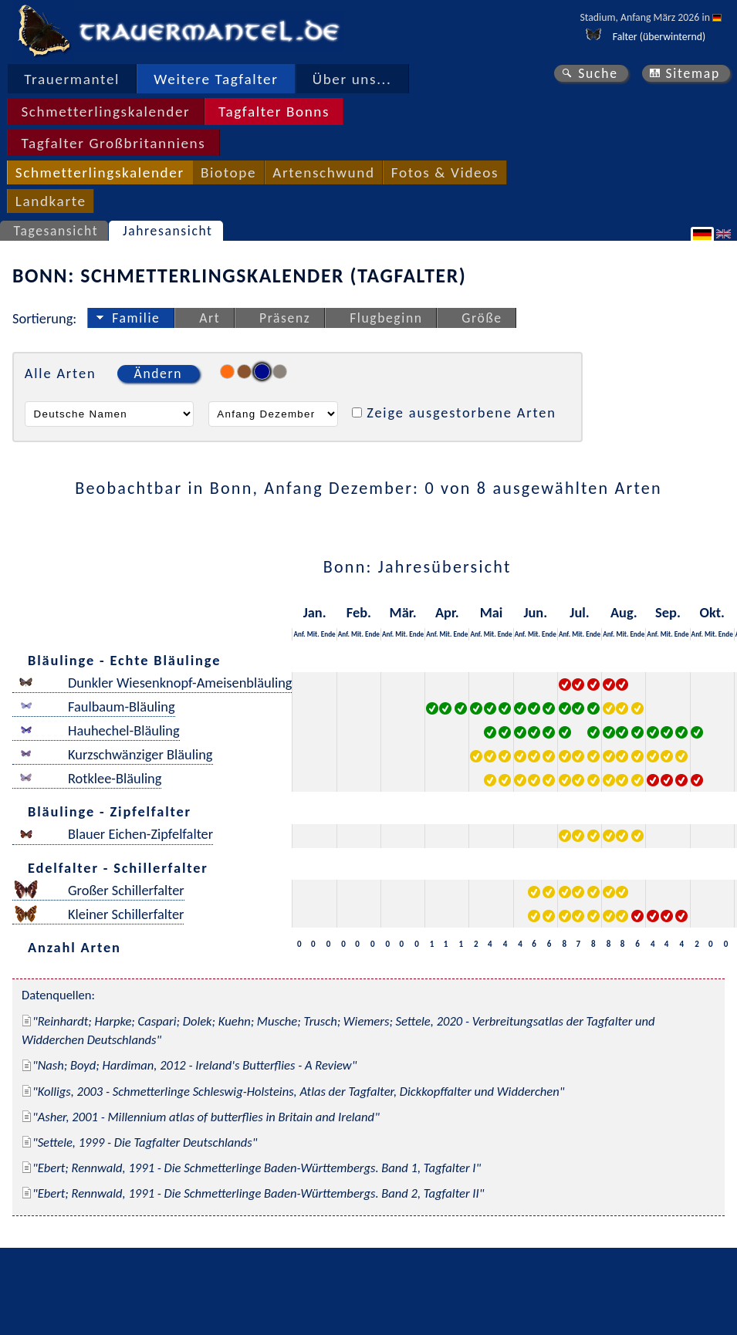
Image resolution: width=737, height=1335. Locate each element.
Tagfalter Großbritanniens (113, 143)
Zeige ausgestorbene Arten (461, 412)
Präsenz (284, 317)
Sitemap (692, 73)
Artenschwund (323, 172)
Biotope (228, 172)
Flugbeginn (386, 317)
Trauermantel (72, 79)
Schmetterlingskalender (105, 111)
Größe (481, 317)
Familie (136, 317)
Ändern (158, 373)
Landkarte (50, 201)
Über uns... (352, 79)
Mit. (313, 634)
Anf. (299, 634)
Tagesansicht (56, 230)
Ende (328, 634)
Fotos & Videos (445, 172)
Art (209, 317)
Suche (598, 73)
